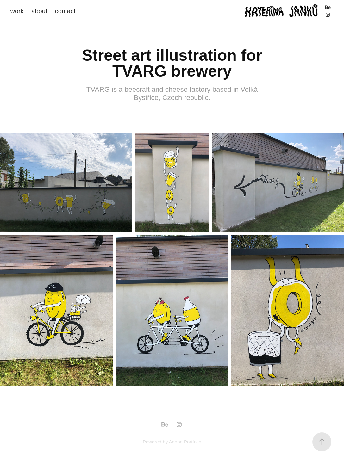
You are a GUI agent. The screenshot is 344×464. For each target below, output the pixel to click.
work (17, 11)
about (39, 11)
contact (65, 11)
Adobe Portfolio (185, 441)
